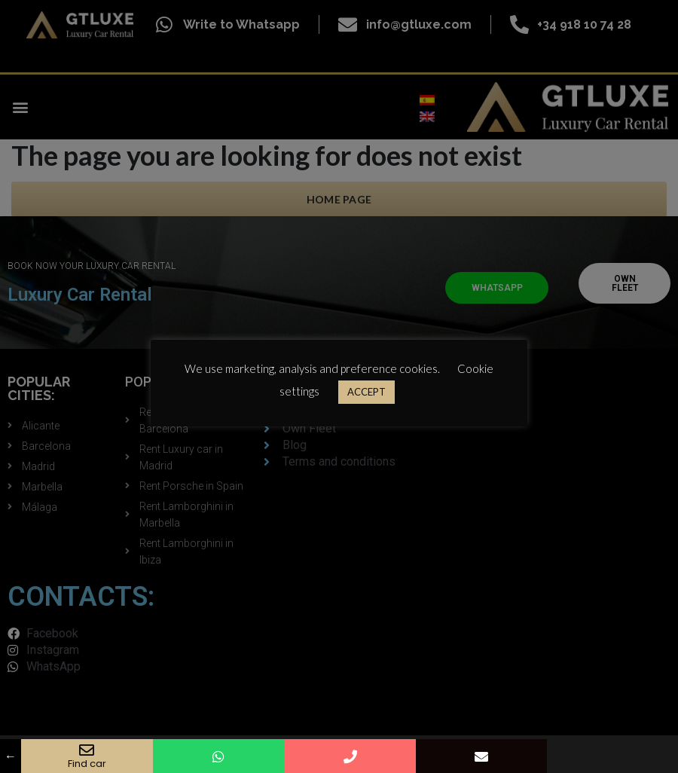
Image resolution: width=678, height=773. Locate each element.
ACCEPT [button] (366, 392)
